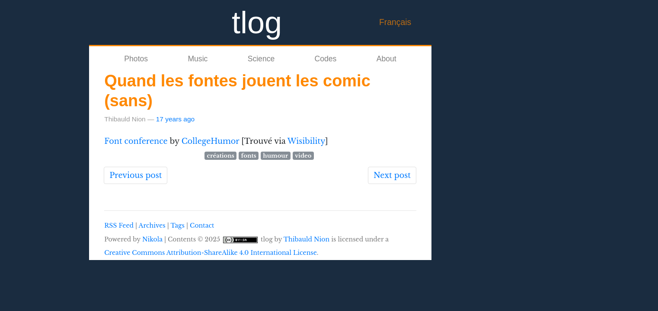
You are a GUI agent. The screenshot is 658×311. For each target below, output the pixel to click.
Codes (326, 58)
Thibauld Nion (307, 239)
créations (220, 155)
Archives (152, 225)
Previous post (135, 175)
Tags (177, 225)
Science (261, 58)
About (386, 58)
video (303, 155)
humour (275, 155)
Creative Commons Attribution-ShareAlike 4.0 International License (210, 253)
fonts (248, 155)
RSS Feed (119, 225)
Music (198, 58)
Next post (392, 175)
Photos (136, 58)
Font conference (136, 141)
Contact (202, 225)
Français (395, 22)
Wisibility (306, 141)
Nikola (152, 239)
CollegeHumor (211, 141)
